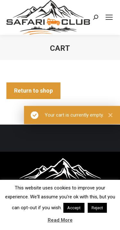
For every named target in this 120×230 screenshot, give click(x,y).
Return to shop (33, 90)
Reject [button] (97, 207)
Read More (60, 220)
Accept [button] (74, 207)
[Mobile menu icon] (109, 17)
